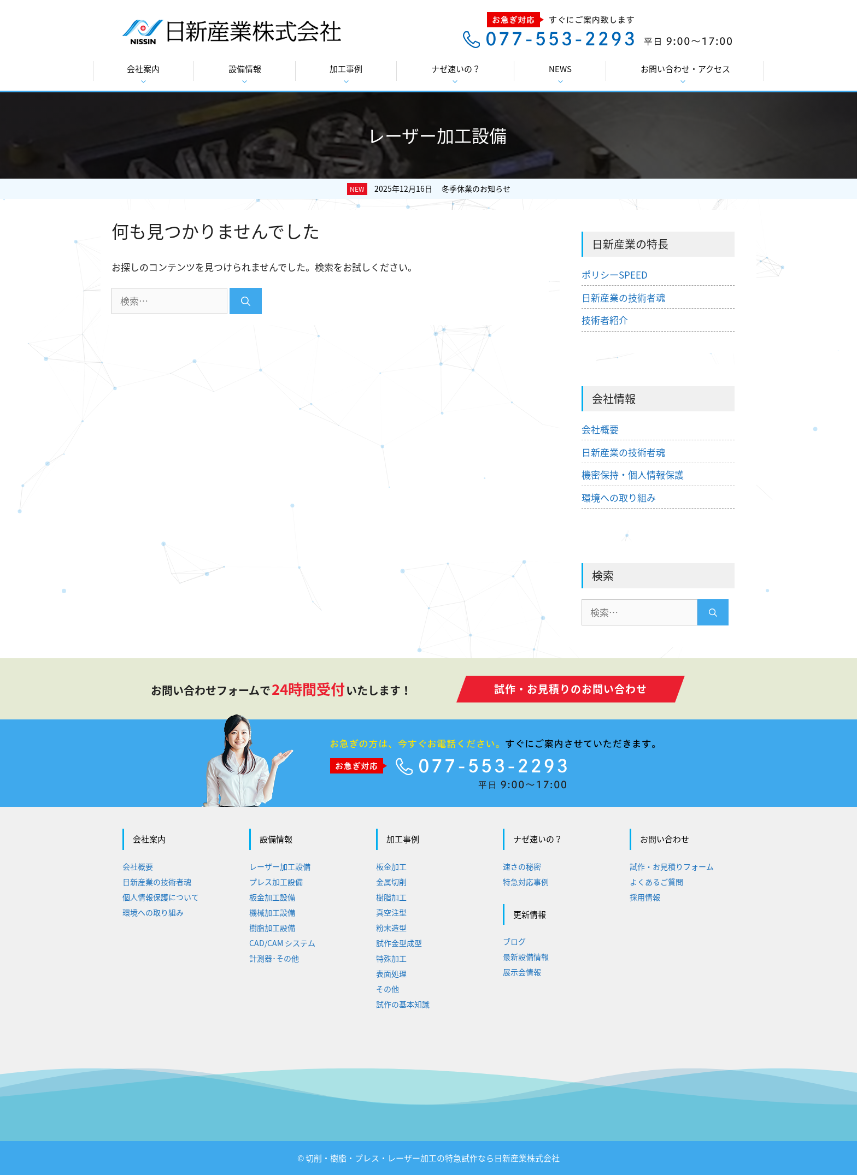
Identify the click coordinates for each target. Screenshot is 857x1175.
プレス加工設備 (276, 881)
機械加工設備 (272, 912)
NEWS (560, 74)
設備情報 (244, 74)
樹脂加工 (391, 896)
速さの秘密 (522, 866)
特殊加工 (391, 958)
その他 (387, 988)
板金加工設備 (272, 896)
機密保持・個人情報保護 (633, 474)
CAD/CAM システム (282, 942)
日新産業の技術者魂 (623, 297)
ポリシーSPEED (615, 274)
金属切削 (391, 881)
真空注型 (391, 912)
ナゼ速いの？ (455, 74)
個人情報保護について (160, 896)
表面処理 (391, 973)
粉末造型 (391, 927)
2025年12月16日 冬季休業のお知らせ (442, 188)
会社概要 (600, 429)
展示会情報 (522, 971)
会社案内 (143, 74)
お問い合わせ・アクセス (685, 74)
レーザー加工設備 (279, 866)
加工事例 (346, 74)
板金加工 (391, 866)
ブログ (514, 941)
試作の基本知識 (403, 1004)
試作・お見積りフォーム (672, 866)
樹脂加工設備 (272, 927)
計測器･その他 (274, 958)
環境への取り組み (619, 497)
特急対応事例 (526, 881)
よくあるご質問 (656, 881)
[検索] (246, 301)
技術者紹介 (605, 320)
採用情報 (645, 896)
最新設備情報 (526, 956)
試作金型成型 (399, 942)
